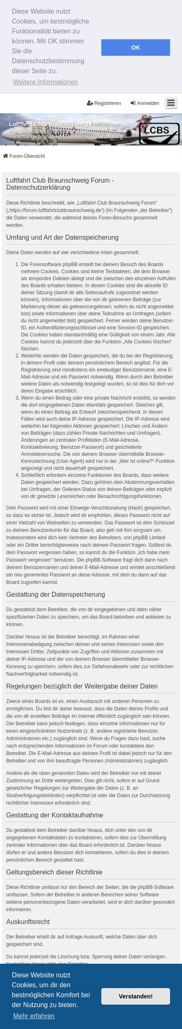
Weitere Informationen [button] (45, 82)
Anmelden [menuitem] (144, 101)
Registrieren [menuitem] (104, 101)
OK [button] (135, 47)
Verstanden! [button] (136, 996)
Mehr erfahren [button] (34, 1015)
